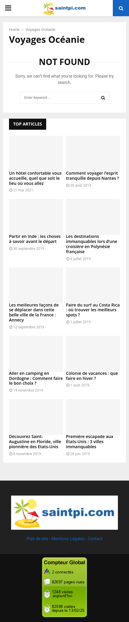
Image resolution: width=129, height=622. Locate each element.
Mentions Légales (68, 538)
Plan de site (37, 538)
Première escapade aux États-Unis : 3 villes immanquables (89, 441)
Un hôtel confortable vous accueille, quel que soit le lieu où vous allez (35, 178)
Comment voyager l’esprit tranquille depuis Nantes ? (92, 175)
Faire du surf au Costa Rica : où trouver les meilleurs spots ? (93, 310)
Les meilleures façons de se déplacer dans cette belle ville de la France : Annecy (34, 312)
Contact (95, 538)
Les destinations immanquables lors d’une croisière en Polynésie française (91, 243)
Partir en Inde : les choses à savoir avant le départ (35, 238)
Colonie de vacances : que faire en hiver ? (92, 375)
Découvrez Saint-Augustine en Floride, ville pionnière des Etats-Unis (35, 441)
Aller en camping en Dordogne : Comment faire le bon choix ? (36, 378)
